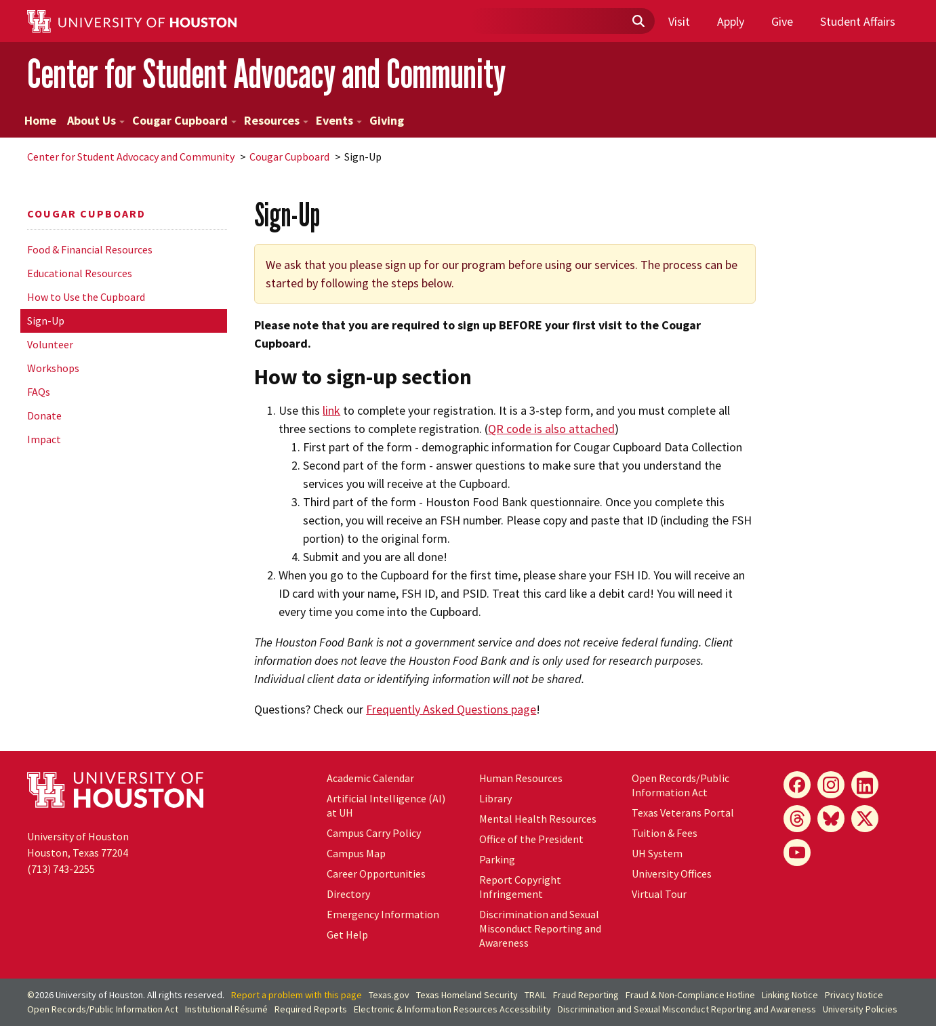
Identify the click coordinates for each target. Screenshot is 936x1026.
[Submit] (638, 22)
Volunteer (50, 344)
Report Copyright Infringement (520, 887)
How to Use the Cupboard (86, 297)
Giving (386, 120)
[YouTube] (797, 852)
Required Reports (310, 1009)
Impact (44, 439)
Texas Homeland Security (467, 995)
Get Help (347, 934)
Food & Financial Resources (89, 249)
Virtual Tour (659, 894)
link (331, 410)
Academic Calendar (370, 778)
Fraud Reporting (586, 995)
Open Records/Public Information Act (680, 785)
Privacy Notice (854, 995)
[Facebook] (797, 784)
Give (782, 21)
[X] (864, 818)
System (657, 853)
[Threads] (797, 818)
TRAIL (535, 995)
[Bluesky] (831, 818)
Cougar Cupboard (184, 120)
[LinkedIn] (864, 784)
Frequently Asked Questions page (451, 709)
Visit (679, 21)
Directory (348, 894)
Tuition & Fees (664, 833)
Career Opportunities (376, 873)
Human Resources (521, 778)
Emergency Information (383, 914)
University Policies (860, 1009)
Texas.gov (389, 995)
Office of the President (531, 839)
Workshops (53, 368)
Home (40, 120)
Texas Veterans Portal (683, 812)
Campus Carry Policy (374, 833)
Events (339, 120)
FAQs (38, 391)
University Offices (672, 873)
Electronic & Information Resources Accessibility (452, 1009)
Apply (730, 21)
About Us (96, 120)
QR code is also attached (551, 428)
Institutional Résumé (226, 1009)
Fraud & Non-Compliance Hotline (690, 995)
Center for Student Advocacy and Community (266, 73)
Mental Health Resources (537, 818)
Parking (497, 859)
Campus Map (356, 853)
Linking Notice (790, 995)
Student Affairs (857, 21)
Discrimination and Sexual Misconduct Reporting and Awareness (540, 928)
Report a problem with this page (296, 995)
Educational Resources (79, 273)
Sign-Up (45, 320)
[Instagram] (831, 784)
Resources (276, 120)
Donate (44, 415)
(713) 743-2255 (61, 869)
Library (495, 798)
